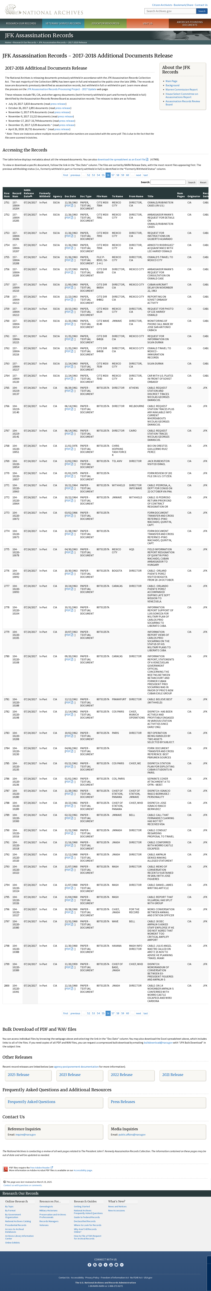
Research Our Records (21, 23)
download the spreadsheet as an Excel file (121, 159)
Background (172, 85)
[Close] (207, 1260)
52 (88, 175)
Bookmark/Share (183, 5)
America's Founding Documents (190, 23)
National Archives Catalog (18, 1221)
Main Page (171, 81)
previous (75, 175)
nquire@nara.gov (26, 1134)
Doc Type (85, 196)
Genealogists (46, 1206)
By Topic (9, 1206)
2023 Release (70, 1075)
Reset (203, 182)
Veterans (44, 1225)
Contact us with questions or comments (23, 1185)
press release (58, 103)
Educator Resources (105, 23)
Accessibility (77, 1277)
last (145, 175)
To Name (117, 196)
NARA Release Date (29, 193)
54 (98, 175)
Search (201, 11)
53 (93, 175)
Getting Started (82, 1206)
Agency (57, 196)
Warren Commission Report (182, 89)
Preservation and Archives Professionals (53, 1216)
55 (103, 175)
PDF (68, 205)
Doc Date (70, 196)
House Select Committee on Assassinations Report (182, 95)
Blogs (116, 1265)
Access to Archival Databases (14, 1230)
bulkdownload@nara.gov (158, 1042)
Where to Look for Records (87, 1225)
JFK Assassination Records (52, 42)
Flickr (122, 1265)
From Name (136, 196)
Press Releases (123, 1102)
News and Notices (117, 1206)
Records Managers (49, 1221)
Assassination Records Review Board (183, 103)
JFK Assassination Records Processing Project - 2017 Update (61, 89)
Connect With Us (105, 1259)
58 (118, 175)
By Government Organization (13, 1216)
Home (8, 42)
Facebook (89, 1265)
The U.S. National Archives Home (44, 9)
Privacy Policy (92, 1277)
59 (122, 175)
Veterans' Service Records (63, 23)
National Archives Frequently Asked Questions (88, 1212)
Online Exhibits (12, 1242)
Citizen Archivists (162, 5)
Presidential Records (15, 1225)
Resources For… (50, 1201)
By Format (10, 1210)
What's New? (116, 1201)
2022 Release (121, 1075)
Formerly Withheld (44, 194)
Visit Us (147, 23)
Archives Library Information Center (19, 1237)
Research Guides (85, 1201)
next (138, 175)
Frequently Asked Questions (31, 1102)
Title (150, 196)
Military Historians (48, 1210)
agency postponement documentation (76, 1066)
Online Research (16, 1201)
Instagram (100, 1265)
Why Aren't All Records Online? (85, 1230)
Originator (193, 196)
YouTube (111, 1265)
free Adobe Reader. (41, 1167)
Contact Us (201, 5)
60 (127, 175)
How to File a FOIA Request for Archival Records (87, 1237)
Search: (145, 182)
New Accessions (116, 1210)
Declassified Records (85, 1221)
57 (113, 175)
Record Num (16, 194)
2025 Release (18, 1075)
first (65, 175)
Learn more (181, 1284)
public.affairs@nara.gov (132, 1134)
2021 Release (172, 1075)
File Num (102, 196)
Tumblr (106, 1265)
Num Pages (181, 194)
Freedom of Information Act (115, 1277)
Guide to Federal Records (87, 1217)
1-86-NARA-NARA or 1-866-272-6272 (105, 1285)
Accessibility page (83, 1170)
